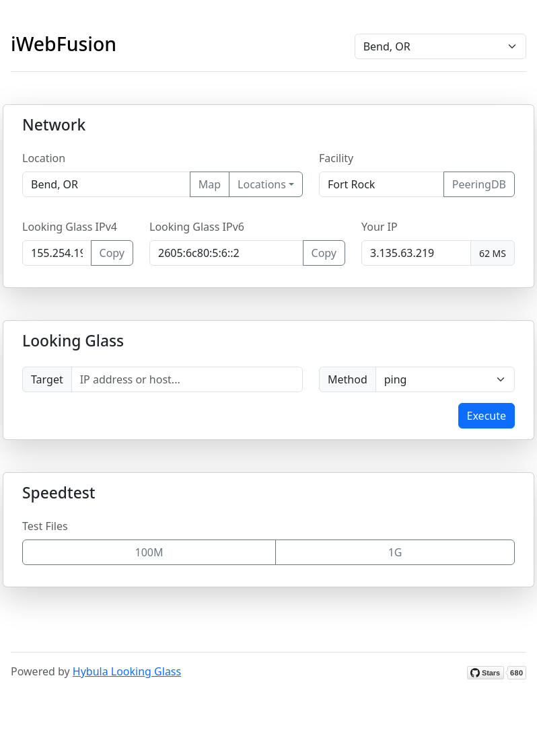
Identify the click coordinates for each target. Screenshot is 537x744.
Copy (112, 253)
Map (210, 184)
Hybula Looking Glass (127, 671)
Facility (336, 158)
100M (149, 552)
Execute (486, 415)
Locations (262, 184)
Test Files (45, 526)
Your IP (379, 226)
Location (43, 158)
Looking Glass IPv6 (196, 226)
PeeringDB (479, 184)
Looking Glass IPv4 (69, 226)
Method (347, 379)
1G (395, 552)
